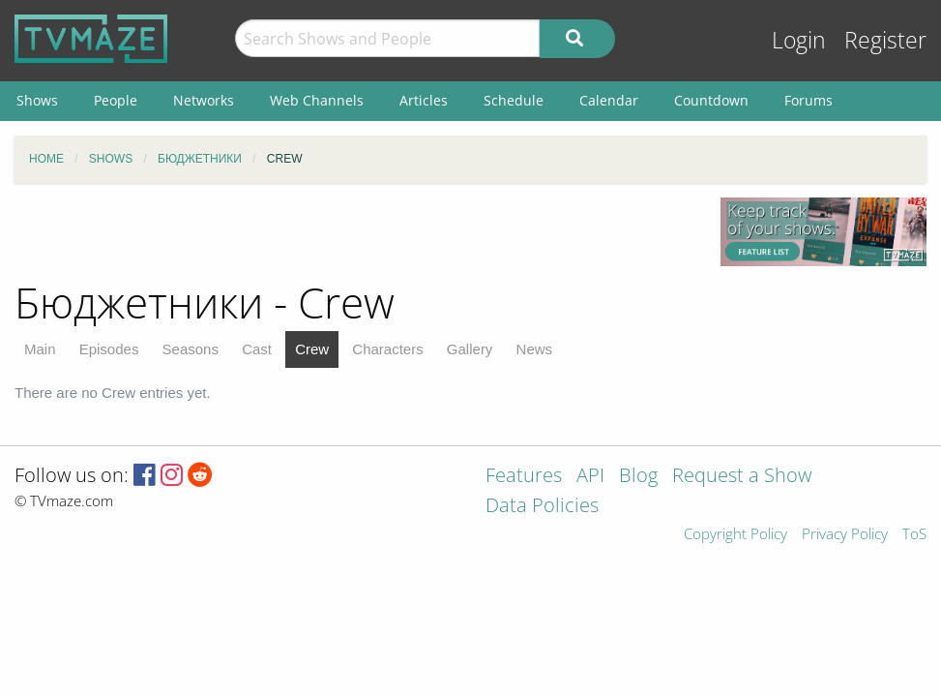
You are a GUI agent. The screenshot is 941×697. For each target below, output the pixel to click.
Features (523, 477)
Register (885, 40)
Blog (638, 477)
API (590, 477)
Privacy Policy (845, 535)
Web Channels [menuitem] (317, 100)
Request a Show (741, 477)
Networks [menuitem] (203, 100)
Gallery (470, 349)
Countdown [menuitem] (711, 100)
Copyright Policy (735, 535)
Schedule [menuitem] (514, 100)
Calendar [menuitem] (608, 100)
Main (40, 349)
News (534, 349)
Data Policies (542, 507)
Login (799, 40)
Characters (387, 349)
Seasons (190, 349)
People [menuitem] (115, 100)
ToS (914, 535)
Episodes (109, 349)
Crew (312, 349)
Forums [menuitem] (808, 100)
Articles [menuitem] (423, 100)
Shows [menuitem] (37, 100)
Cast (257, 349)
